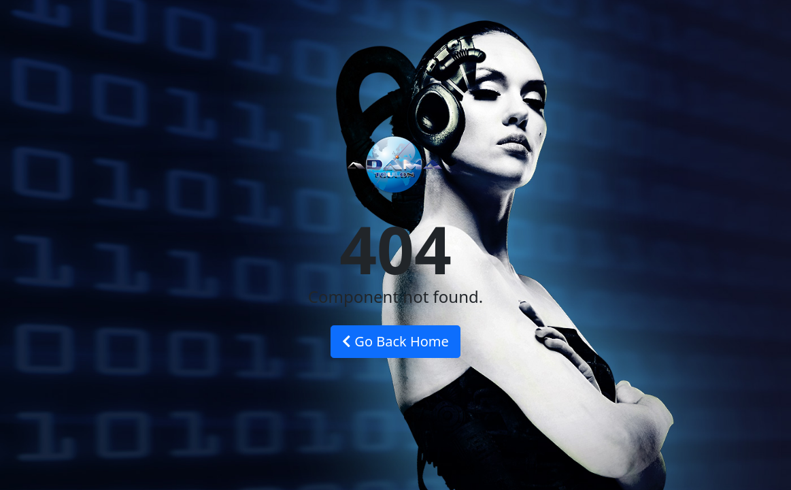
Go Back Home (395, 341)
